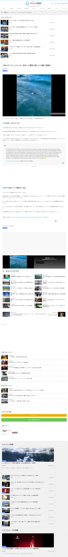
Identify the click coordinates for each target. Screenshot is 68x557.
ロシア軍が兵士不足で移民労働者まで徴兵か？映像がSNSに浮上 (14, 532)
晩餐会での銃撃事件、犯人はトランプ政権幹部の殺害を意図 (19, 353)
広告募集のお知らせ (55, 551)
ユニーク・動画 (41, 10)
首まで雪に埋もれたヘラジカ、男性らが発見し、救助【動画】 (54, 268)
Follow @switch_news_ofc (49, 243)
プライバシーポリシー (28, 551)
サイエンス (34, 8)
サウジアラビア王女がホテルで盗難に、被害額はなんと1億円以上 (13, 543)
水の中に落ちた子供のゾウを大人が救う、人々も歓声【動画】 (22, 285)
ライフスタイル (64, 10)
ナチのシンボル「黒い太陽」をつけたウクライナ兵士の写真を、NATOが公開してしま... (55, 435)
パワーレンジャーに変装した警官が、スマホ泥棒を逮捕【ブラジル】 (14, 538)
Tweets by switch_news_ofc (34, 518)
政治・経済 (19, 8)
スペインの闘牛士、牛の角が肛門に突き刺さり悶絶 (17, 337)
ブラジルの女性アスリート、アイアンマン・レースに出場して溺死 (20, 358)
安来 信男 (45, 437)
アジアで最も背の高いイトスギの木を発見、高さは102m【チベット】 (14, 527)
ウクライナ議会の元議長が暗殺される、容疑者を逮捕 (54, 27)
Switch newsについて (12, 551)
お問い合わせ (37, 551)
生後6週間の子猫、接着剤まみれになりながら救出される (21, 256)
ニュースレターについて (46, 551)
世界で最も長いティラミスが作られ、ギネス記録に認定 (18, 342)
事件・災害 (37, 451)
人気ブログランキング (5, 414)
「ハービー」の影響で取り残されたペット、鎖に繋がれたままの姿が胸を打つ (14, 521)
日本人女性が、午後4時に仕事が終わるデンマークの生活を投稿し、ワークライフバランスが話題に (26, 370)
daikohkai (10, 23)
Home (4, 8)
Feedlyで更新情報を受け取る (34, 400)
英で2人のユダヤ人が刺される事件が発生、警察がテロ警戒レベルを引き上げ (22, 375)
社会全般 (11, 8)
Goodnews (49, 8)
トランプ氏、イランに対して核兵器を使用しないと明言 (54, 485)
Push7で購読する (34, 395)
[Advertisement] (34, 157)
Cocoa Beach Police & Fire (12, 141)
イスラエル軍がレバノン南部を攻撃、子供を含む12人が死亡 (19, 381)
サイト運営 (20, 551)
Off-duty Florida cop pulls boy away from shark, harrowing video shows (27, 197)
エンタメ (56, 8)
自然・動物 (26, 8)
